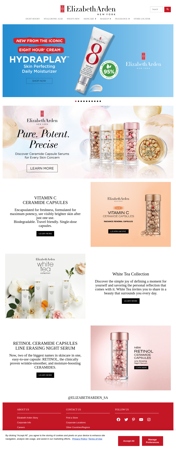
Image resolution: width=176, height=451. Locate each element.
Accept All (128, 443)
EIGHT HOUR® (33, 19)
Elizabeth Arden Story (27, 418)
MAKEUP (105, 19)
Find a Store (72, 418)
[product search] (156, 9)
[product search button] (167, 9)
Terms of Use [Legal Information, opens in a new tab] (95, 440)
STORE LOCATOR (142, 19)
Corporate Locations (76, 422)
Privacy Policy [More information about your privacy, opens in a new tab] (79, 440)
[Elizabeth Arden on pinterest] (133, 420)
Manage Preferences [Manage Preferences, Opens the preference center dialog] (152, 442)
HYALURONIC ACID (53, 19)
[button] (5, 56)
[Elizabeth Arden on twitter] (126, 420)
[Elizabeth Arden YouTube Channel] (141, 420)
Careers (21, 427)
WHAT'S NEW (73, 19)
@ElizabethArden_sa (88, 398)
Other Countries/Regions (78, 427)
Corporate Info (24, 422)
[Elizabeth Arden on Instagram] (149, 420)
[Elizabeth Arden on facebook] (118, 420)
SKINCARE (90, 19)
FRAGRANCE (122, 19)
